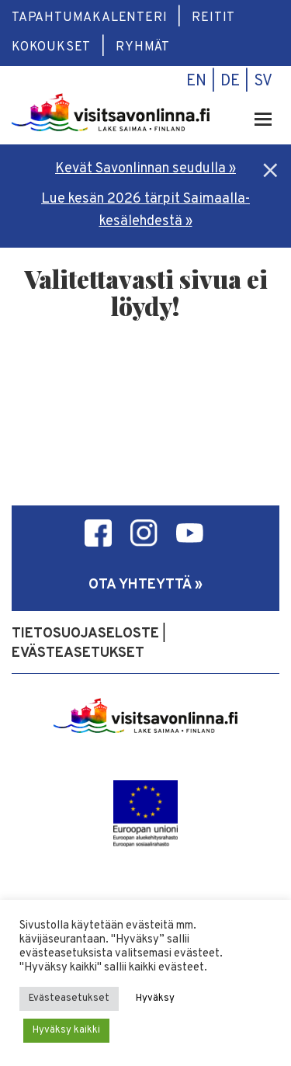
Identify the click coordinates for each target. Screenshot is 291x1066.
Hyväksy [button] (155, 998)
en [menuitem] (196, 81)
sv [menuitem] (263, 81)
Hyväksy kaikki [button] (66, 1030)
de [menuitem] (230, 81)
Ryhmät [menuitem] (143, 47)
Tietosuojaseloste (85, 634)
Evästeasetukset (78, 653)
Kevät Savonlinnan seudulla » (145, 169)
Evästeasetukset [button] (69, 998)
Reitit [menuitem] (213, 18)
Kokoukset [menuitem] (51, 47)
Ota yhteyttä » (145, 585)
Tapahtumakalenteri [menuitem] (89, 18)
